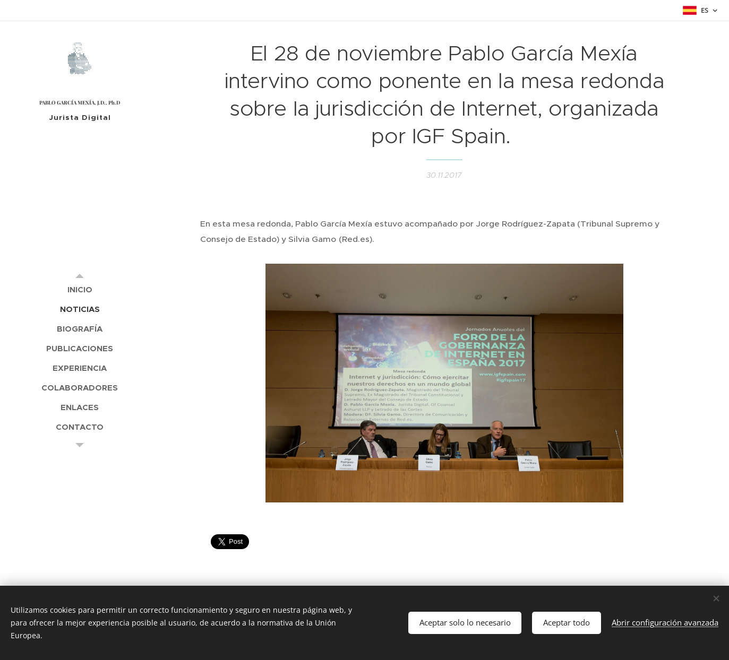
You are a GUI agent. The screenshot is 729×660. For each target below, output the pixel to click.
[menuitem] (79, 289)
